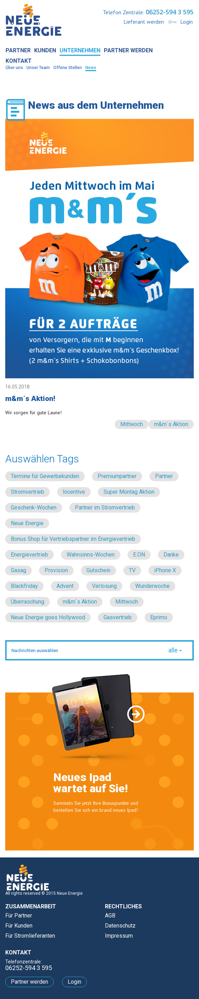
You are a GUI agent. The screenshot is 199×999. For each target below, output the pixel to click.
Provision (56, 570)
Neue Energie (27, 523)
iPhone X (165, 570)
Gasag (18, 570)
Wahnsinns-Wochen (91, 554)
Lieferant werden (143, 21)
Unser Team (38, 67)
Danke (171, 554)
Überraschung (27, 601)
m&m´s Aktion (171, 424)
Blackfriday (24, 586)
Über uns (14, 67)
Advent (65, 586)
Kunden (45, 50)
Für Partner (18, 915)
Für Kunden (18, 925)
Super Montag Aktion (129, 492)
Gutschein (98, 570)
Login (186, 21)
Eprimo (158, 617)
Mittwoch (131, 424)
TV (132, 570)
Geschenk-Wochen (33, 507)
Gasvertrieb (118, 617)
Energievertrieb (29, 554)
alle (175, 650)
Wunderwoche (152, 586)
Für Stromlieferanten (30, 935)
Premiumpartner (117, 476)
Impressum (119, 935)
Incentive (74, 492)
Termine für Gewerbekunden (45, 476)
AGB (110, 915)
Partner (18, 50)
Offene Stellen (67, 67)
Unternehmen (80, 50)
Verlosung (104, 586)
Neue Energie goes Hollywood (48, 617)
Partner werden (128, 50)
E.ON (139, 554)
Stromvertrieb (27, 492)
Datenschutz (120, 925)
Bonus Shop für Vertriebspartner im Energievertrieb (73, 539)
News (90, 67)
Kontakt (19, 61)
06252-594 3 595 (169, 12)
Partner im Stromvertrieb (105, 507)
